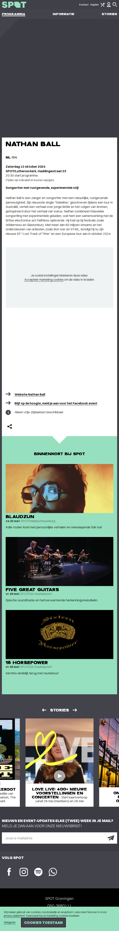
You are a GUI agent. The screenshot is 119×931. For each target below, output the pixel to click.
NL (8, 157)
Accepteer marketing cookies (44, 279)
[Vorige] (43, 710)
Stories (109, 14)
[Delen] (10, 426)
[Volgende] (75, 710)
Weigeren (9, 922)
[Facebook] (9, 872)
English (94, 4)
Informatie (63, 14)
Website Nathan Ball (30, 394)
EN (14, 157)
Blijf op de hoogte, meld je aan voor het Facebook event (56, 403)
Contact (84, 4)
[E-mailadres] (59, 838)
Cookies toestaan (43, 922)
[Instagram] (23, 872)
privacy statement (14, 915)
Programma (13, 14)
